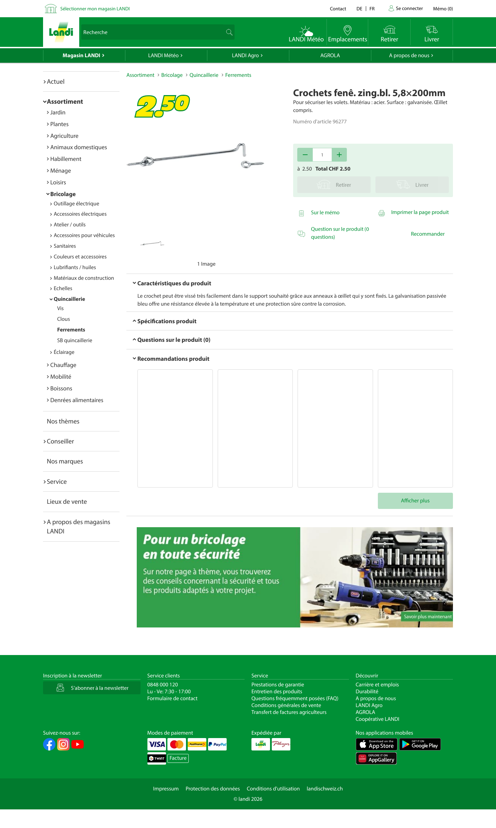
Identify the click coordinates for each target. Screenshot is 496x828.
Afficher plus (415, 500)
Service (57, 481)
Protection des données (213, 788)
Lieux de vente (67, 501)
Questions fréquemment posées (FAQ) (295, 698)
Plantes (59, 124)
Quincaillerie (69, 299)
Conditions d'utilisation (273, 788)
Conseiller (60, 441)
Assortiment (65, 101)
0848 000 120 (162, 684)
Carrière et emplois (377, 684)
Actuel (55, 81)
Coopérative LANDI (378, 719)
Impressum (166, 788)
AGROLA (330, 55)
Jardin (57, 112)
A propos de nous (409, 55)
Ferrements (71, 329)
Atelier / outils (70, 224)
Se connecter (409, 8)
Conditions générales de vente (286, 705)
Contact (338, 8)
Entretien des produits (276, 691)
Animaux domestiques (78, 147)
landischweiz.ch (325, 788)
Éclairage (64, 352)
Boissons (61, 388)
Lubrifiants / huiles (75, 267)
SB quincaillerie (74, 340)
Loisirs (58, 182)
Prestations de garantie (277, 684)
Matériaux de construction (84, 278)
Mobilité (60, 376)
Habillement (65, 159)
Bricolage (63, 194)
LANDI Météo (163, 55)
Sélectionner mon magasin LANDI (95, 8)
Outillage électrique (76, 203)
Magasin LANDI (81, 55)
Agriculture (64, 136)
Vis (60, 308)
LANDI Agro (245, 55)
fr (372, 8)
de (359, 8)
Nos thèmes (63, 421)
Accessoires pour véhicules (84, 235)
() (443, 8)
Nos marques (65, 461)
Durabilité (367, 691)
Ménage (60, 170)
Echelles (63, 288)
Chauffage (63, 365)
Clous (63, 319)
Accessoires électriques (80, 214)
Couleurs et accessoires (80, 256)
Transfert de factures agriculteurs (289, 712)
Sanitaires (65, 246)
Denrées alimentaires (76, 400)
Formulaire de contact (172, 698)
